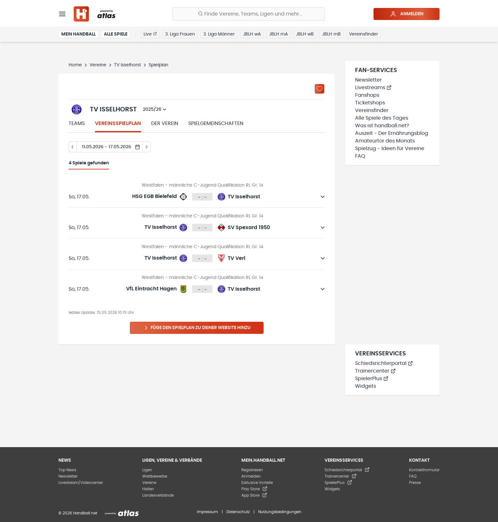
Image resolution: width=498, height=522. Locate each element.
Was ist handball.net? (382, 125)
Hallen (148, 489)
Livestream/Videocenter (80, 483)
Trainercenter (375, 371)
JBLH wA (252, 34)
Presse (415, 483)
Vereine (98, 65)
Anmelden (406, 14)
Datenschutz (238, 512)
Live (150, 33)
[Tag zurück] (73, 147)
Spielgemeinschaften (215, 123)
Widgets (365, 386)
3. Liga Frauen (180, 34)
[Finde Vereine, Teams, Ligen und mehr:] (248, 14)
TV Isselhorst (127, 65)
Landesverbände (158, 495)
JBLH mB (331, 34)
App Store (254, 495)
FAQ (360, 156)
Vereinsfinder (363, 34)
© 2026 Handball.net (77, 513)
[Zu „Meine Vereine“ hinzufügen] (319, 89)
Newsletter (368, 80)
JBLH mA (278, 34)
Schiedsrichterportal (384, 363)
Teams (77, 123)
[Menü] (62, 14)
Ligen (147, 470)
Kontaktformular (424, 470)
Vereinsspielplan (118, 123)
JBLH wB (305, 34)
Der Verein (164, 123)
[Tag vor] (147, 147)
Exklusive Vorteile (257, 483)
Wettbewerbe (154, 476)
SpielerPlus (371, 378)
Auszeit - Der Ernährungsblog (391, 133)
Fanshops (367, 95)
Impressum (207, 512)
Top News (67, 470)
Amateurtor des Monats (385, 140)
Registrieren (252, 470)
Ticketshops (370, 102)
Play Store (254, 489)
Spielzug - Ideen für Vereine (389, 148)
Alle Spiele (115, 34)
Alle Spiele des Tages (381, 118)
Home (75, 65)
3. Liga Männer (219, 34)
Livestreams (373, 87)
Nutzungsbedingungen (279, 512)
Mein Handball (78, 34)
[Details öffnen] (322, 196)
